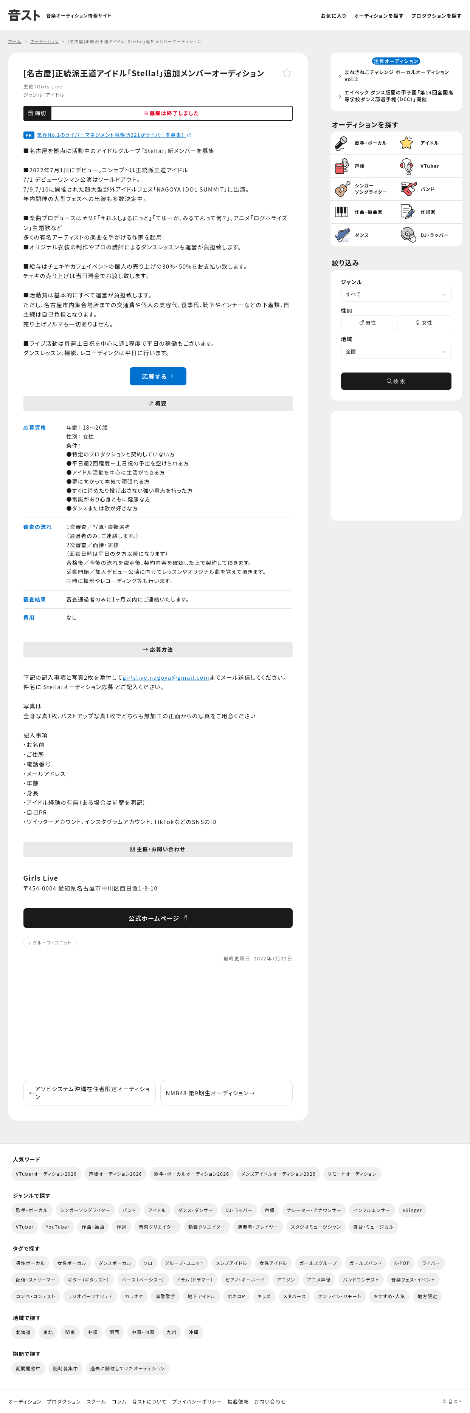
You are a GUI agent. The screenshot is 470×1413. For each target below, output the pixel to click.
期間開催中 (28, 1368)
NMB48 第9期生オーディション (210, 1093)
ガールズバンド (365, 1263)
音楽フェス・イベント (413, 1279)
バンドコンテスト (361, 1279)
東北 (48, 1332)
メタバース (294, 1296)
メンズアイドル (231, 1263)
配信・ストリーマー (36, 1279)
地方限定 (427, 1296)
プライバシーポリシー (197, 1402)
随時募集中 (65, 1368)
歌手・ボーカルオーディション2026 (192, 1173)
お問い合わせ (270, 1402)
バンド (129, 1210)
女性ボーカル (71, 1263)
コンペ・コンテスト (36, 1296)
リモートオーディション (352, 1173)
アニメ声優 (319, 1279)
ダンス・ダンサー (195, 1210)
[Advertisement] (158, 1021)
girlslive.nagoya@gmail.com (166, 677)
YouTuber (58, 1226)
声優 (270, 1210)
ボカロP (236, 1296)
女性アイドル (273, 1263)
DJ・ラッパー (239, 1210)
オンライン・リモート (339, 1296)
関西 (115, 1332)
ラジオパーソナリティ (90, 1296)
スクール (96, 1402)
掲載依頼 (238, 1402)
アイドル (55, 94)
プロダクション (64, 1402)
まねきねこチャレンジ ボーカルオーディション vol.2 (398, 76)
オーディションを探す (378, 15)
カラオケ (134, 1296)
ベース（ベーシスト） (143, 1279)
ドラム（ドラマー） (195, 1279)
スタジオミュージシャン (316, 1226)
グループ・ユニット (52, 942)
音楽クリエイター (157, 1226)
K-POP (402, 1263)
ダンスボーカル (115, 1263)
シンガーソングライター (85, 1210)
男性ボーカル (30, 1263)
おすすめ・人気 (389, 1296)
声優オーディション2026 (115, 1173)
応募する (158, 376)
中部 (92, 1332)
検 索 (396, 383)
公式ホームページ (158, 918)
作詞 (121, 1226)
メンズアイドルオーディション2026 (278, 1173)
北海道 (23, 1332)
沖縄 (194, 1332)
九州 (172, 1332)
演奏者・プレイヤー (257, 1226)
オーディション (25, 1402)
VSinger (412, 1210)
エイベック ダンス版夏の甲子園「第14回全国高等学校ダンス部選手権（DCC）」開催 (398, 97)
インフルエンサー (372, 1210)
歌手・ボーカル (32, 1210)
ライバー (431, 1263)
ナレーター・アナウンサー (314, 1210)
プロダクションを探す (436, 15)
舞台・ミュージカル (373, 1226)
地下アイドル (202, 1296)
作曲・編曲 (93, 1226)
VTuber (25, 1226)
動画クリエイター (207, 1226)
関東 (70, 1332)
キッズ (264, 1296)
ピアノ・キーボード (245, 1279)
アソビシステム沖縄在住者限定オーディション (89, 1093)
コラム (119, 1402)
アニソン (286, 1279)
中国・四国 (143, 1332)
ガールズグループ (318, 1263)
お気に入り (334, 15)
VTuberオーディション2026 (46, 1173)
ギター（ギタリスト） (89, 1279)
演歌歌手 (165, 1296)
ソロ (148, 1263)
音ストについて (149, 1402)
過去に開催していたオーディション (127, 1368)
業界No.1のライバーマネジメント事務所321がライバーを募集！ (114, 134)
